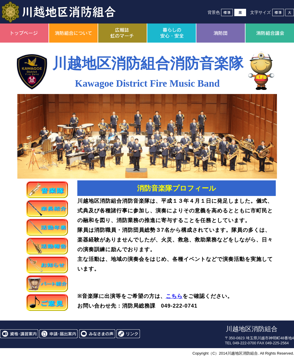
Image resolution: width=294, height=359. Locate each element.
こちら (174, 296)
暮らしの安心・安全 (171, 33)
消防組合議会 (269, 33)
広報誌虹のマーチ (122, 33)
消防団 (220, 33)
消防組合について (73, 33)
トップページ (24, 33)
